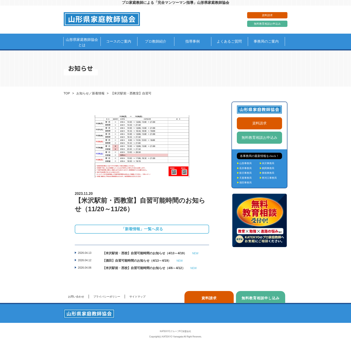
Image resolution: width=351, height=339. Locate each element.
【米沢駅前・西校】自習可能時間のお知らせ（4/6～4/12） (150, 268)
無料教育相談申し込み (261, 298)
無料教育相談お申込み (267, 23)
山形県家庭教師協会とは (82, 42)
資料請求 (267, 15)
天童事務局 (244, 177)
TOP (67, 93)
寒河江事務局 (268, 177)
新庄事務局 (244, 173)
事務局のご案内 (266, 41)
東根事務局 (266, 173)
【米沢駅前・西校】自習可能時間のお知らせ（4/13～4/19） (150, 253)
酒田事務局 (244, 182)
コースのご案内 (118, 41)
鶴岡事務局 (266, 168)
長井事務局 (244, 168)
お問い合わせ (76, 296)
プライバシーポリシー (106, 296)
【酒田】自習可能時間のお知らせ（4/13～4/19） (143, 261)
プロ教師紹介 (155, 41)
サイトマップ (137, 296)
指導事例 (192, 41)
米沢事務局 (266, 163)
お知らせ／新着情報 (90, 93)
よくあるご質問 (229, 41)
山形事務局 (244, 163)
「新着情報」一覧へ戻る (142, 229)
